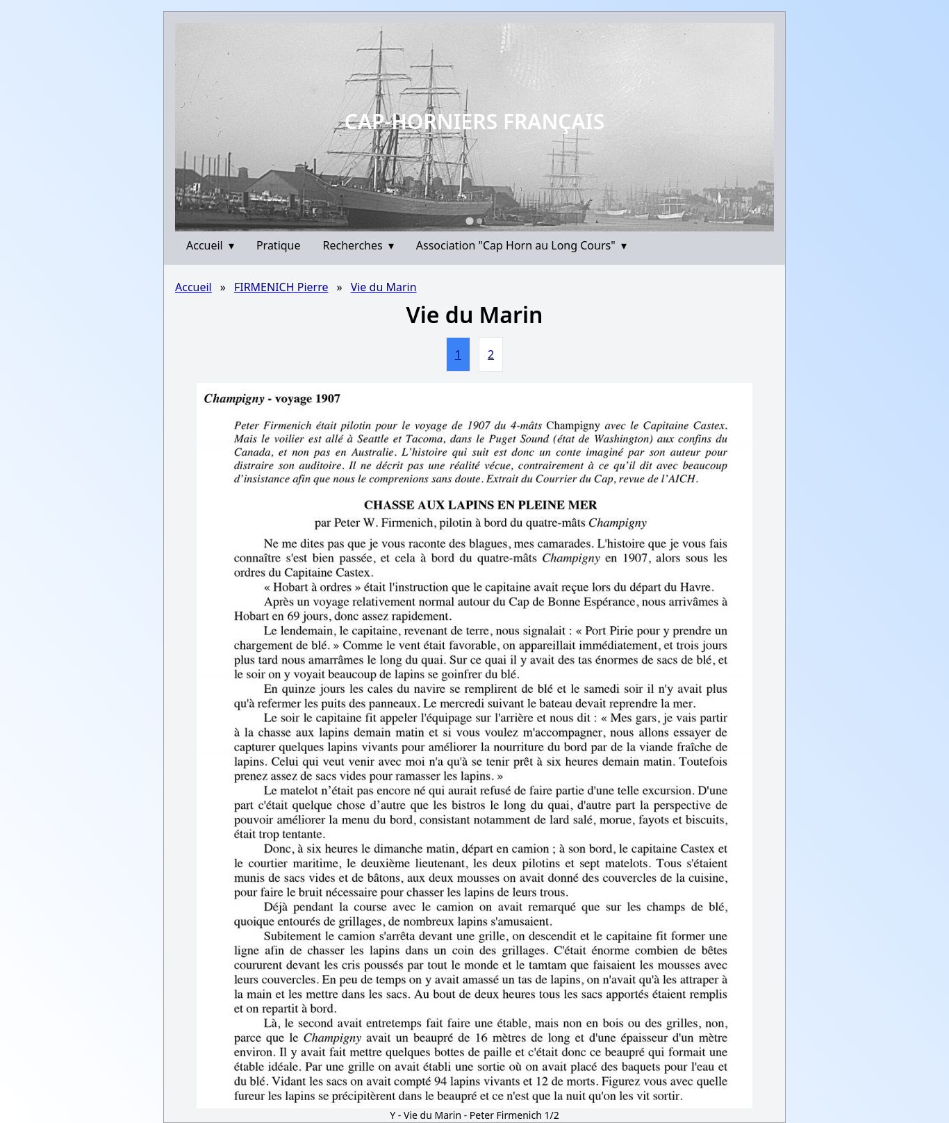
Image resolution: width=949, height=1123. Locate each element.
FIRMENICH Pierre (281, 287)
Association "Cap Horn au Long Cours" (521, 245)
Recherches (358, 245)
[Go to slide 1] (469, 220)
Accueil (210, 245)
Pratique (278, 245)
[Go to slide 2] (479, 221)
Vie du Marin (384, 287)
